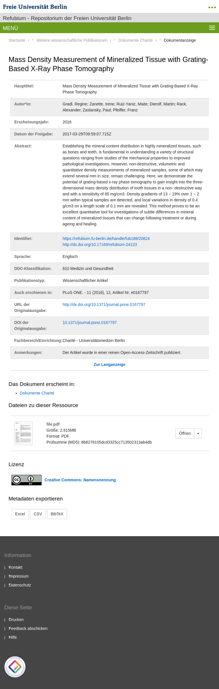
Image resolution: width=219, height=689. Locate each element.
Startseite (17, 40)
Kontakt (15, 567)
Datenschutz (20, 585)
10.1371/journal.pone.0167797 (90, 322)
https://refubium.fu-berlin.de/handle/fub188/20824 (106, 238)
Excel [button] (20, 514)
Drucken (16, 619)
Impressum (19, 576)
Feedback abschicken (28, 628)
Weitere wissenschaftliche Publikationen (72, 40)
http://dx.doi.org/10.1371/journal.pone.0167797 (104, 304)
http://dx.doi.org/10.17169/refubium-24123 (100, 244)
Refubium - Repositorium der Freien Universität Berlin (67, 18)
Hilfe (13, 637)
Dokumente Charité (135, 40)
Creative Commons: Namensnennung (80, 480)
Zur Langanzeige (109, 364)
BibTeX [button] (57, 514)
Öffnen (185, 433)
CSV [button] (38, 514)
